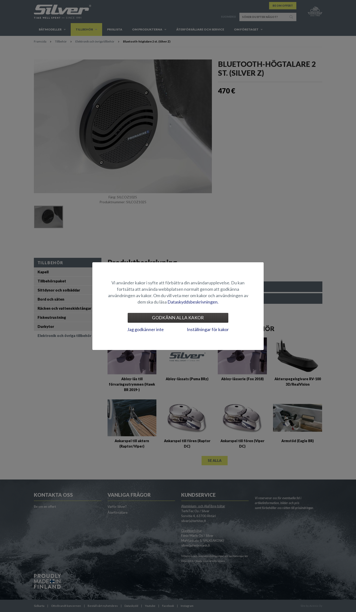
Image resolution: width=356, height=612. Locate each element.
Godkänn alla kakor (178, 317)
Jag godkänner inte (145, 329)
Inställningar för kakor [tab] (208, 329)
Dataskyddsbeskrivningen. (193, 302)
